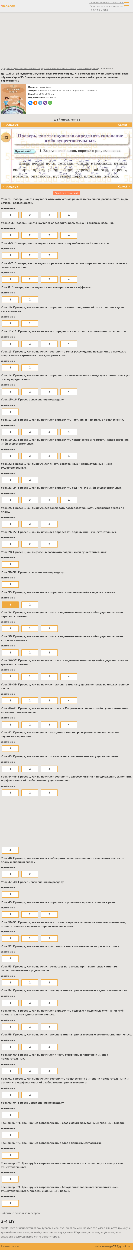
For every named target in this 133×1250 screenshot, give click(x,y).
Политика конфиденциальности (107, 6)
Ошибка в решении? (66, 193)
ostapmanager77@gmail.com (113, 1246)
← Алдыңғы (11, 125)
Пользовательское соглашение (106, 2)
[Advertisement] (66, 39)
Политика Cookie (98, 9)
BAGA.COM (8, 6)
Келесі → (124, 125)
